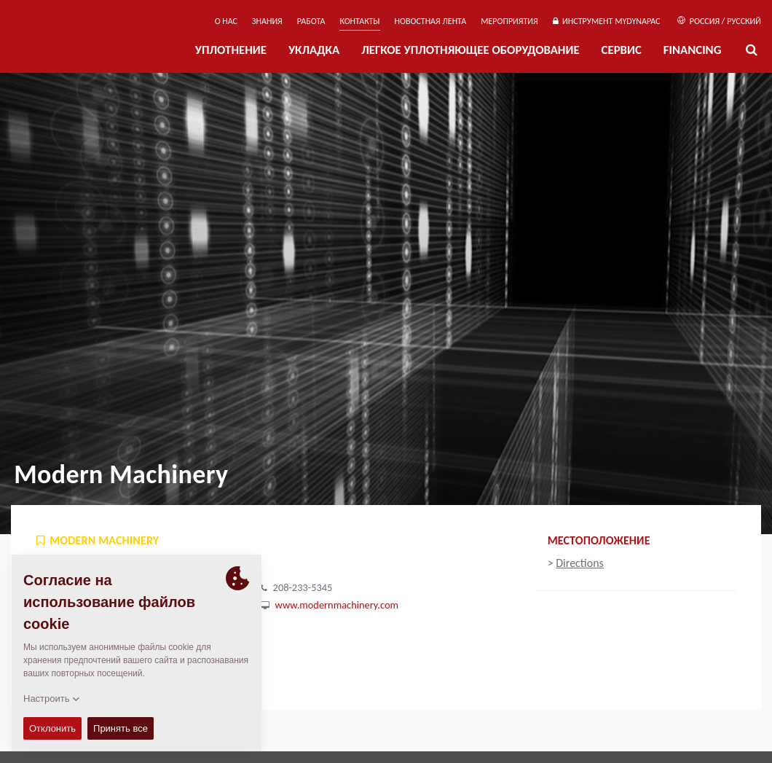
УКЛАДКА (313, 50)
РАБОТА (311, 21)
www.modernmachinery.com (336, 604)
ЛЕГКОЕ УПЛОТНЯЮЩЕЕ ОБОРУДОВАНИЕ (470, 50)
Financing (692, 50)
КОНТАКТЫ (359, 21)
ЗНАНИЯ (267, 21)
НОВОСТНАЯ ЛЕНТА (431, 21)
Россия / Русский (719, 21)
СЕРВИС (622, 50)
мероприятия (509, 21)
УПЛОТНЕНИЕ (231, 50)
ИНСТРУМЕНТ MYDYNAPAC (607, 21)
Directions (580, 563)
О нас (226, 21)
